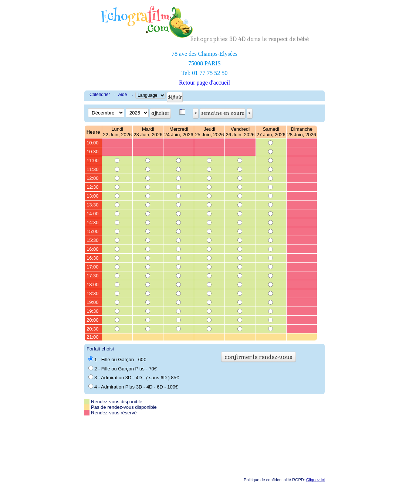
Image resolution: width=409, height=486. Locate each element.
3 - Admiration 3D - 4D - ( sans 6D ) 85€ (133, 377)
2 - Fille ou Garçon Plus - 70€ (122, 369)
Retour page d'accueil (204, 82)
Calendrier (99, 94)
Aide (122, 94)
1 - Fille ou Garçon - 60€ (117, 359)
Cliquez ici (315, 480)
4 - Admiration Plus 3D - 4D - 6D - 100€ (133, 387)
